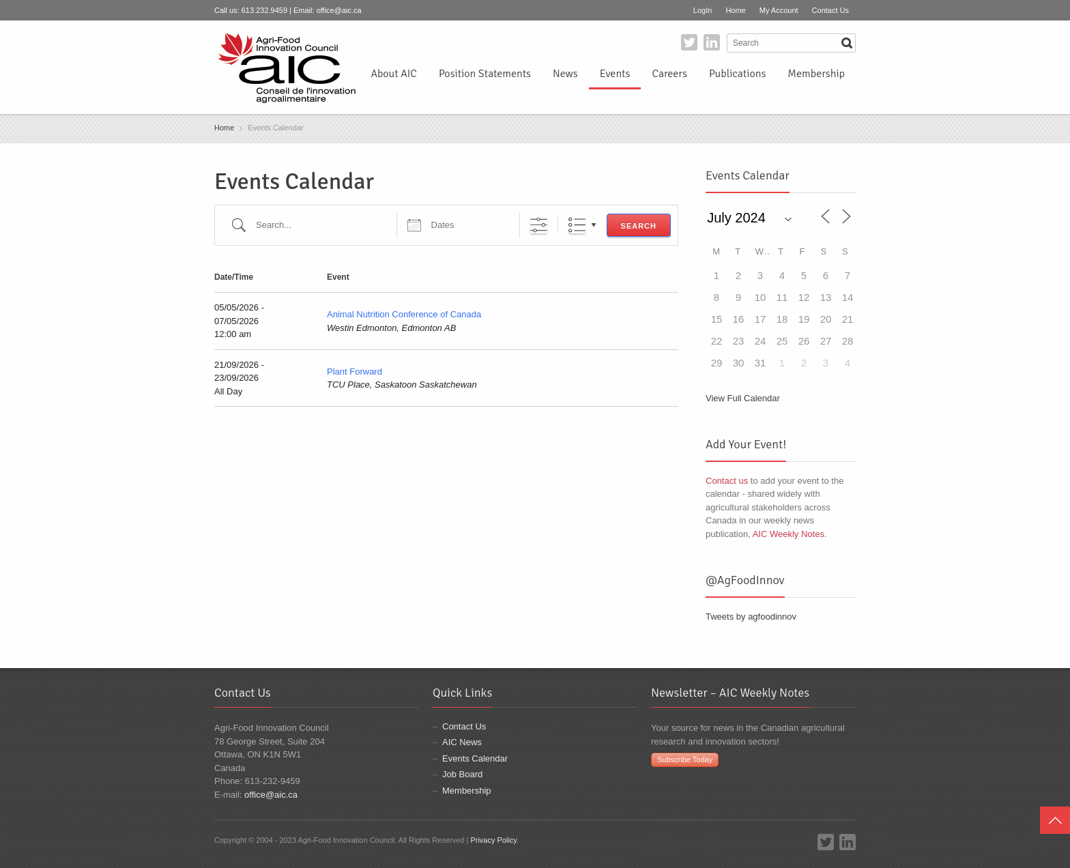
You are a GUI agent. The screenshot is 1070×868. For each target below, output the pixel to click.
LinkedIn (712, 42)
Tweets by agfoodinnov (751, 616)
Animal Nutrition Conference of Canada (404, 314)
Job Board (462, 774)
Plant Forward (354, 371)
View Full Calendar (743, 398)
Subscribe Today (684, 759)
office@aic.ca (339, 10)
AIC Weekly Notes (788, 534)
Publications (737, 74)
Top (1055, 820)
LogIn (702, 10)
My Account (779, 10)
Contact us (727, 481)
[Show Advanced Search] (538, 224)
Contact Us (830, 10)
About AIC (394, 74)
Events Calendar (475, 758)
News (565, 74)
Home (735, 10)
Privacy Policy (493, 840)
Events (615, 74)
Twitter (689, 42)
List (576, 224)
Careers (669, 74)
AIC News (462, 742)
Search (638, 226)
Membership (816, 74)
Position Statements (485, 74)
